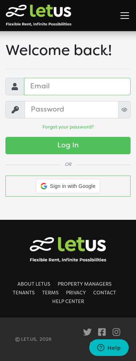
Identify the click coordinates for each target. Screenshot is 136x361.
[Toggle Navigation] (124, 15)
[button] (68, 186)
